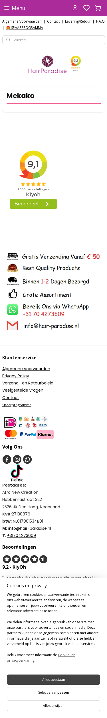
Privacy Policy (15, 376)
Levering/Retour (78, 21)
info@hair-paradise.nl (29, 528)
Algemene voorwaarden (26, 369)
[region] (53, 630)
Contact (53, 21)
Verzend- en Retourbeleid (27, 383)
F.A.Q (100, 21)
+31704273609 (21, 535)
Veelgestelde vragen (22, 390)
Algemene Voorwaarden (22, 21)
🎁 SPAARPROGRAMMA (24, 27)
